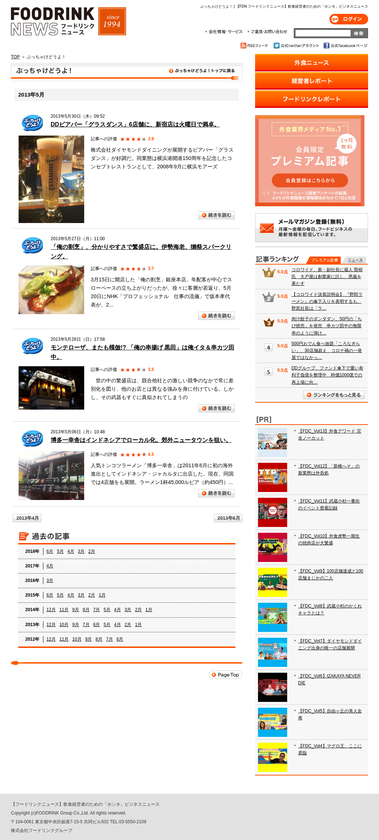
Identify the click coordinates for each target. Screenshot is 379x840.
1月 (102, 595)
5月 (60, 551)
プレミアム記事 (323, 260)
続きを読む (216, 215)
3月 (81, 551)
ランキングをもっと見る (333, 395)
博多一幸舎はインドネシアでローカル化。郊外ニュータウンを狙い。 (141, 440)
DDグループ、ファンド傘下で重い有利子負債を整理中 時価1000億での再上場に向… (327, 375)
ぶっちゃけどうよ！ (126, 72)
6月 (50, 551)
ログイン (348, 19)
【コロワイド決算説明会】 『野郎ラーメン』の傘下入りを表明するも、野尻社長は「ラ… (327, 301)
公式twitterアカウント (297, 45)
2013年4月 (27, 518)
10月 (64, 624)
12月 (51, 609)
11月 (64, 609)
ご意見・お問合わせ (267, 32)
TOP (15, 56)
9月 (75, 609)
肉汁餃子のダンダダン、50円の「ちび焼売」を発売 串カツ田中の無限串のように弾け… (327, 325)
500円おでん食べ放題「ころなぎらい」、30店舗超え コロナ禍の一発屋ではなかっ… (327, 350)
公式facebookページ (345, 45)
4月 (70, 551)
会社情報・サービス (225, 32)
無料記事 (354, 260)
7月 (96, 609)
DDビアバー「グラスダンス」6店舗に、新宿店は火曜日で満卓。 (135, 124)
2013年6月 (229, 518)
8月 (86, 609)
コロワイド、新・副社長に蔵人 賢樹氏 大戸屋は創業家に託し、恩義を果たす (327, 276)
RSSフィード (255, 45)
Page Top (225, 675)
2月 (91, 551)
